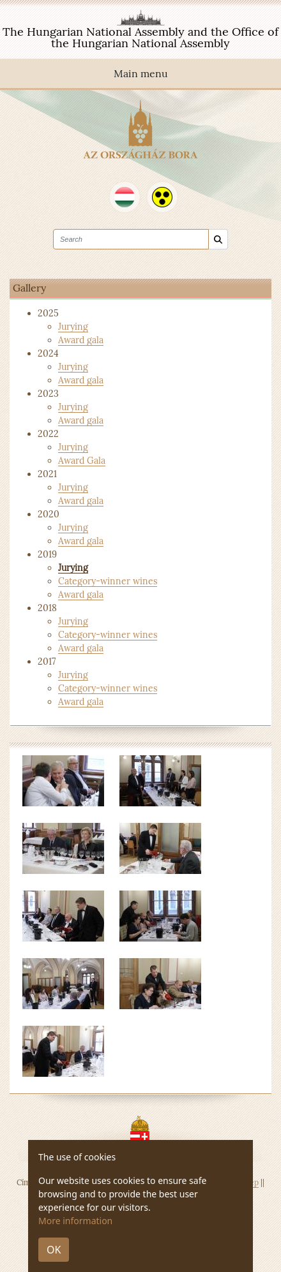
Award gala (80, 340)
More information (75, 1221)
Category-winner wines (107, 581)
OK (54, 1250)
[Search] (218, 239)
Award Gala (81, 460)
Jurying (73, 326)
